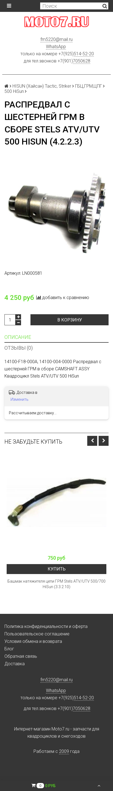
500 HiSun (14, 91)
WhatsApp (56, 46)
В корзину (69, 320)
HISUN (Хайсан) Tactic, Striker (41, 86)
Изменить (20, 399)
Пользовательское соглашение (37, 634)
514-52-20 (84, 53)
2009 (64, 751)
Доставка (14, 663)
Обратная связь (20, 656)
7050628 (81, 61)
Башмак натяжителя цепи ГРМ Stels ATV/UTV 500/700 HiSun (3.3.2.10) (56, 584)
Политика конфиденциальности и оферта (46, 626)
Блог (9, 648)
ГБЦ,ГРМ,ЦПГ (88, 86)
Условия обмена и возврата (33, 641)
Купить (57, 569)
